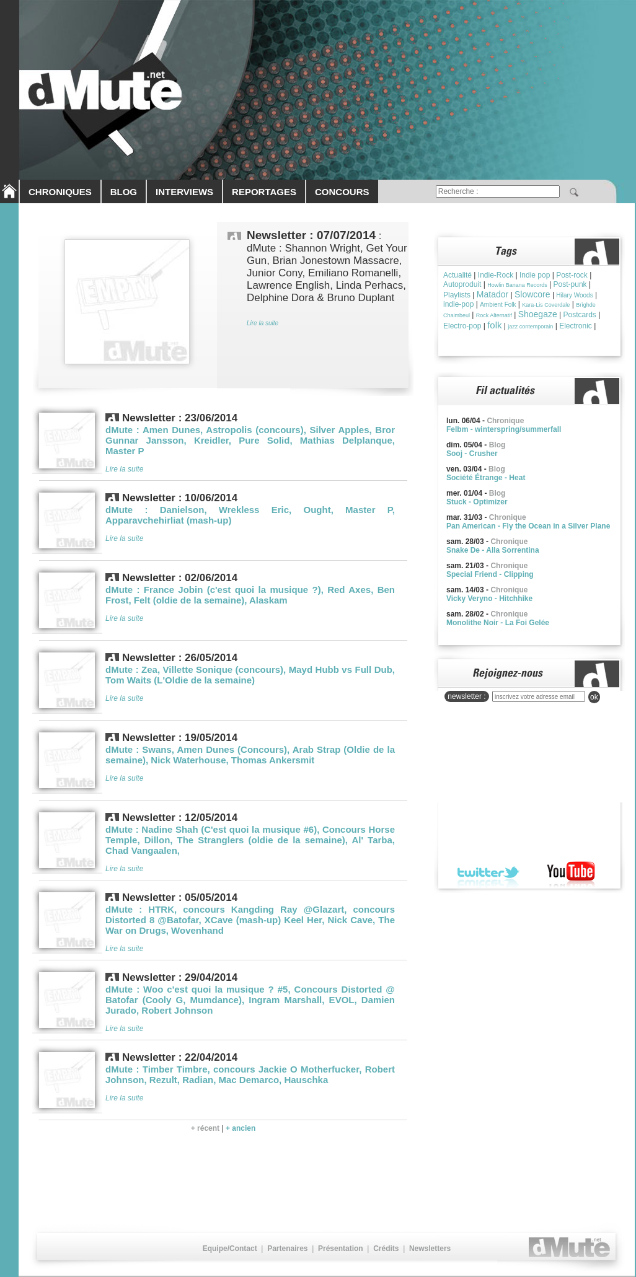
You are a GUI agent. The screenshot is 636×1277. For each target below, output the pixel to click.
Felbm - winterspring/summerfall (503, 429)
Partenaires (287, 1248)
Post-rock (572, 275)
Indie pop (534, 275)
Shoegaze (537, 314)
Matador (492, 294)
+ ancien (240, 1128)
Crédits (386, 1248)
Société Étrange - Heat (485, 477)
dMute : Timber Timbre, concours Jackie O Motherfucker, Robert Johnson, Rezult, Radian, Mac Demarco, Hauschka (250, 1074)
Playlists (456, 295)
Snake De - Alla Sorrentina (492, 550)
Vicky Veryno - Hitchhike (489, 598)
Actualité (457, 275)
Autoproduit (462, 284)
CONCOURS (342, 192)
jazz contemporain (530, 326)
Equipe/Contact (230, 1248)
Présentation (340, 1248)
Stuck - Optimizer (477, 502)
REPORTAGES (264, 192)
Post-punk (570, 284)
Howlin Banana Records (517, 285)
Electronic (575, 326)
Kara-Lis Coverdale (546, 305)
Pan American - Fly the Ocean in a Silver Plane (528, 526)
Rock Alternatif (494, 315)
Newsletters (430, 1248)
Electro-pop (462, 326)
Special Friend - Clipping (490, 574)
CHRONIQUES (60, 192)
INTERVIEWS (184, 192)
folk (494, 325)
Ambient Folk (498, 304)
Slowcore (532, 294)
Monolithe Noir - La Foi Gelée (497, 622)
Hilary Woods (574, 295)
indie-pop (458, 304)
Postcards (579, 314)
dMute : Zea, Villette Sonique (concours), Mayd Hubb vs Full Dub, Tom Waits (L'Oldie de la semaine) (250, 674)
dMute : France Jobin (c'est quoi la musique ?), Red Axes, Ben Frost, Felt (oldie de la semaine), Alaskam (250, 594)
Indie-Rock (495, 275)
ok (594, 697)
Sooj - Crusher (472, 453)
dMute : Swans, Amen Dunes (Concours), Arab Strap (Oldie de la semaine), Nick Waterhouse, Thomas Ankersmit (250, 754)
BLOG (123, 192)
